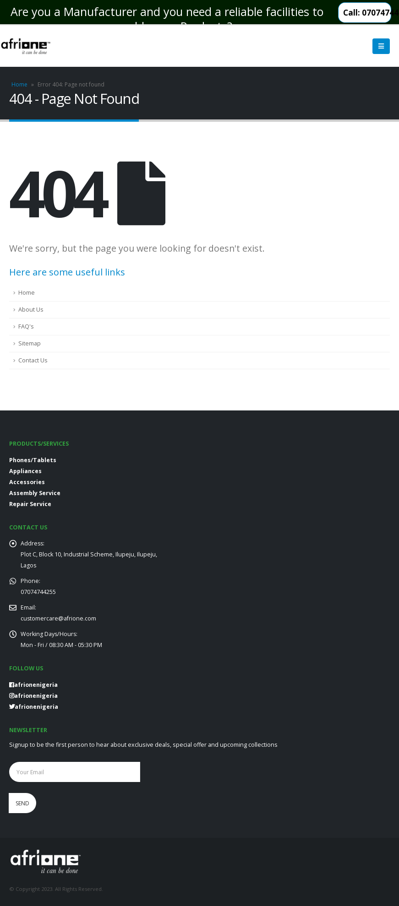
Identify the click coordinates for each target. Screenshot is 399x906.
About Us (31, 309)
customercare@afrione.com (59, 618)
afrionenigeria (33, 696)
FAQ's (26, 326)
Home (19, 84)
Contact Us (33, 360)
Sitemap (29, 343)
